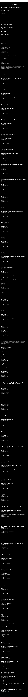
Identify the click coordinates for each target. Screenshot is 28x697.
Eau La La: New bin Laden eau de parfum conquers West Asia (12, 543)
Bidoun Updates (4, 218)
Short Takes (3, 188)
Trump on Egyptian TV (5, 34)
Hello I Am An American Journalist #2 (8, 149)
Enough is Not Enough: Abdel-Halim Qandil (9, 97)
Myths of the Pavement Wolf (6, 347)
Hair (7, 593)
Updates (2, 200)
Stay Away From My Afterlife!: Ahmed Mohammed (10, 85)
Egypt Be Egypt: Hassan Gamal (6, 123)
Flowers (7, 311)
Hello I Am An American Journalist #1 (8, 175)
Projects (7, 401)
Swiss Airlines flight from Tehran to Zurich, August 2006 (11, 510)
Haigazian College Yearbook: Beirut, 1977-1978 (9, 351)
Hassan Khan (3, 650)
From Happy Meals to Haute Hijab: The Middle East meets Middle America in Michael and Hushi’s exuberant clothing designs (13, 684)
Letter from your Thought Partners (7, 70)
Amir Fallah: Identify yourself (6, 558)
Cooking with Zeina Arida (5, 363)
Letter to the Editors (4, 145)
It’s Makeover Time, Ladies (6, 607)
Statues (2, 142)
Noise (7, 257)
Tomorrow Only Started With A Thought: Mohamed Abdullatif (12, 164)
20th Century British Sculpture (6, 653)
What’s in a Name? (4, 610)
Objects (7, 360)
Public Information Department (6, 215)
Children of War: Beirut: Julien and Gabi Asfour (9, 279)
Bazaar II (8, 212)
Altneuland (3, 375)
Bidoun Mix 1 (3, 31)
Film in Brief (3, 665)
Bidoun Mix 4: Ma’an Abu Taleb (6, 24)
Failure (7, 425)
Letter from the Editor (5, 203)
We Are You (8, 559)
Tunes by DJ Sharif (4, 657)
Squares (7, 197)
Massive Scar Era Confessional (6, 104)
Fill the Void (3, 439)
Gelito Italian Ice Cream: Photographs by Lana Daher (10, 318)
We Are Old (8, 620)
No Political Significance (5, 427)
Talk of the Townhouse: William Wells (7, 138)
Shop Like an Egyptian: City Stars (7, 569)
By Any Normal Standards (5, 461)
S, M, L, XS (3, 168)
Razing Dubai (3, 295)
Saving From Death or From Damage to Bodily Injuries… (11, 465)
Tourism (7, 507)
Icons (7, 532)
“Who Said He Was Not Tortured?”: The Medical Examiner (11, 157)
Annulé (2, 614)
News (2, 522)
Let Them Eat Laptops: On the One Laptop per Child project (12, 446)
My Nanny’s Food (4, 299)
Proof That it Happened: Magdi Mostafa (8, 82)
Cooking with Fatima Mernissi (6, 680)
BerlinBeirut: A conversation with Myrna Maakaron (10, 661)
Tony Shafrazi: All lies (5, 291)
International (3, 388)
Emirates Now (8, 563)
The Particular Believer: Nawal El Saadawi (8, 112)
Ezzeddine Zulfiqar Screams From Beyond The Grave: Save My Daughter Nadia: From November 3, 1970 (13, 383)
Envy (7, 523)
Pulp (7, 327)
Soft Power (8, 75)
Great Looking (3, 595)
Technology (8, 447)
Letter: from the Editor (5, 392)
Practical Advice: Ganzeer (5, 93)
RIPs (2, 62)
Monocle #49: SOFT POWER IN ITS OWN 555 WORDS (11, 78)
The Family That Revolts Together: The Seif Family (10, 115)
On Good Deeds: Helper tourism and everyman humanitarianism (12, 506)
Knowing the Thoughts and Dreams (7, 479)
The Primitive (3, 241)
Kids (7, 272)
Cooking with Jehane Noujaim (6, 577)
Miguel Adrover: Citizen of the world (7, 672)
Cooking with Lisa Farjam (5, 626)
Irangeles (2, 321)
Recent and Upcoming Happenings (7, 267)
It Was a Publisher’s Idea (5, 47)
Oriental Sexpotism (4, 367)
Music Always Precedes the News (7, 483)
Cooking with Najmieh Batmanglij (7, 419)
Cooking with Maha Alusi (5, 668)
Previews (2, 184)
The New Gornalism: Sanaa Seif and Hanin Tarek (9, 119)
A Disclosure (3, 494)
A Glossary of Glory (4, 415)
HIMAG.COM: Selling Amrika (6, 603)
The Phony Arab (4, 431)
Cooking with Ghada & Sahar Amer (7, 599)
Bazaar (7, 253)
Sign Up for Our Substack (5, 10)
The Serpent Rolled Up (5, 222)
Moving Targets (3, 411)
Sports (7, 185)
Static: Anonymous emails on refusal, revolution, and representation (13, 256)
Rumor (7, 488)
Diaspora (8, 63)
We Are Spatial (8, 643)
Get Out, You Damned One (5, 554)
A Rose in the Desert (4, 74)
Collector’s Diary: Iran (5, 634)
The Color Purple (4, 378)
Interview (8, 500)
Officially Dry (3, 435)
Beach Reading (3, 354)
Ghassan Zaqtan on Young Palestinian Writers (9, 630)
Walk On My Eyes (4, 226)
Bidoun (2, 28)
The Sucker (3, 245)
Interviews (8, 59)
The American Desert (4, 442)
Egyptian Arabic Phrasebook (6, 490)
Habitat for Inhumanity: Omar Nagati (7, 108)
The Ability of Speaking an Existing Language (9, 457)
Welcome (2, 37)
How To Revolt (3, 172)
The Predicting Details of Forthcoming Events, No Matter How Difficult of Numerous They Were (12, 470)
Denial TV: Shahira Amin (5, 160)
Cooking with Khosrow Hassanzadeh (7, 531)
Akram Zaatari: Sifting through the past (8, 676)
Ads (1, 191)
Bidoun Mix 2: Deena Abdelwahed (7, 27)
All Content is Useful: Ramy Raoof (7, 130)
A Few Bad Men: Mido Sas (5, 127)
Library (7, 44)
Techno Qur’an (3, 539)
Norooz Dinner (3, 314)
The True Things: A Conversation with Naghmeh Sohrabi (11, 7)
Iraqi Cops (3, 550)
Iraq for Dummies (4, 573)
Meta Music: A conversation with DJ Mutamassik (9, 646)
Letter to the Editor (4, 58)
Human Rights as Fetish (5, 562)
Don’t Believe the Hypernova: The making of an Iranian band (12, 211)
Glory (7, 393)
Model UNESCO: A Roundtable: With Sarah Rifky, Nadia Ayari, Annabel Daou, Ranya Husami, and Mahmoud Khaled (12, 67)
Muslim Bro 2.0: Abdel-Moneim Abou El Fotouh (9, 153)
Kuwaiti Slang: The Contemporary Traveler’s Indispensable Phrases (13, 334)
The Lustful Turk (4, 371)
